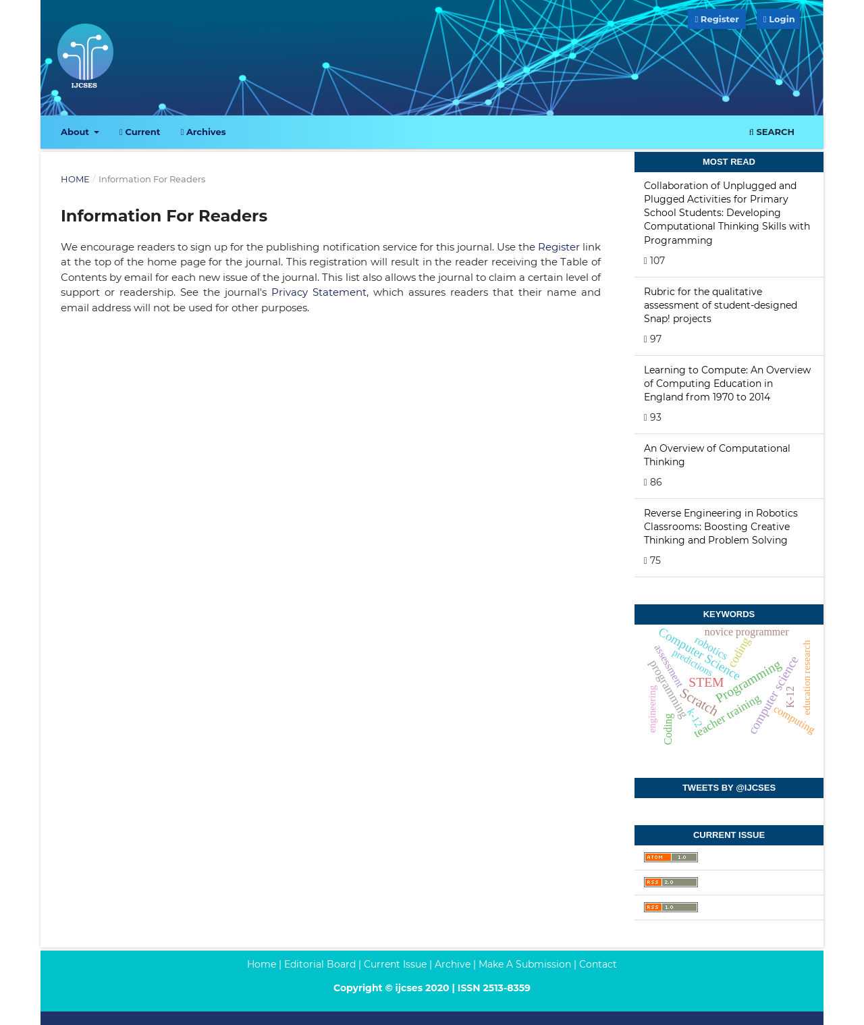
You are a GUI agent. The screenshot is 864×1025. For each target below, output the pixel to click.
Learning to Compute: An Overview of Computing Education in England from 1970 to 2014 (727, 383)
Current (139, 131)
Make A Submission (525, 964)
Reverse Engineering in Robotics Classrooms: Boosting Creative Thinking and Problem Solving (721, 526)
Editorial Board (320, 964)
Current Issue (395, 964)
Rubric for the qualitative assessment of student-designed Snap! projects (720, 305)
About (76, 131)
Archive (452, 964)
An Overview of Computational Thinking (717, 455)
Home (75, 179)
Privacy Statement (319, 292)
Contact (598, 964)
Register (716, 19)
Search (771, 131)
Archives (202, 131)
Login (781, 19)
